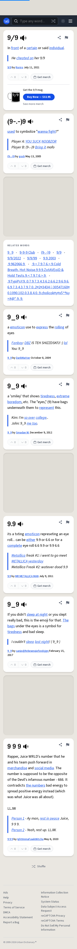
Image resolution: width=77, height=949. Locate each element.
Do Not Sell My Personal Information (55, 928)
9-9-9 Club (27, 252)
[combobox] (34, 21)
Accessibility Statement (18, 917)
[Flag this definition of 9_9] (67, 315)
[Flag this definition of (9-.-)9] (67, 119)
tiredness (47, 396)
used (11, 131)
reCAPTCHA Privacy (53, 916)
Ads (5, 893)
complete (14, 545)
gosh (22, 156)
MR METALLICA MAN (27, 576)
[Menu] (70, 21)
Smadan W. (22, 433)
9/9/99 (32, 258)
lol (65, 343)
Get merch (42, 77)
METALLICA (19, 561)
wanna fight (47, 131)
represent (46, 407)
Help (6, 898)
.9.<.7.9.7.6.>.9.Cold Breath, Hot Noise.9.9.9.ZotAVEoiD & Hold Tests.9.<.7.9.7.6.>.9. (35, 270)
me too (32, 423)
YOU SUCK (33, 141)
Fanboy (17, 343)
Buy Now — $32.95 (39, 97)
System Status (50, 902)
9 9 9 (10, 839)
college (41, 417)
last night (42, 641)
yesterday (35, 561)
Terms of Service (14, 907)
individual (56, 48)
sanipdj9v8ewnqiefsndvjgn (32, 651)
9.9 (9, 576)
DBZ (27, 343)
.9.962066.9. (16, 264)
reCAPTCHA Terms (52, 921)
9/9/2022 (14, 258)
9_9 (10, 252)
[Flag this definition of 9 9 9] (67, 744)
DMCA (6, 912)
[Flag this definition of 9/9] (66, 37)
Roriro (19, 67)
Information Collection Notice (54, 895)
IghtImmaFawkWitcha (30, 839)
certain (31, 48)
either (30, 539)
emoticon (17, 327)
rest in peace (49, 818)
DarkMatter (23, 358)
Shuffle (38, 866)
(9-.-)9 (11, 156)
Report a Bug (11, 922)
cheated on (24, 58)
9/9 (9, 67)
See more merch (33, 104)
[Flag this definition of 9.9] (67, 522)
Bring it (40, 147)
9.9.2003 (49, 258)
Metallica (18, 555)
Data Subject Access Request (53, 909)
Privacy (7, 902)
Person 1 (17, 818)
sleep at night (37, 614)
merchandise (17, 768)
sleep (30, 641)
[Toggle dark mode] (63, 21)
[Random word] (53, 21)
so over (29, 417)
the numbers (35, 785)
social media (44, 768)
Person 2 (17, 830)
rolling (59, 327)
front (15, 48)
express (42, 327)
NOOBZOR (48, 141)
